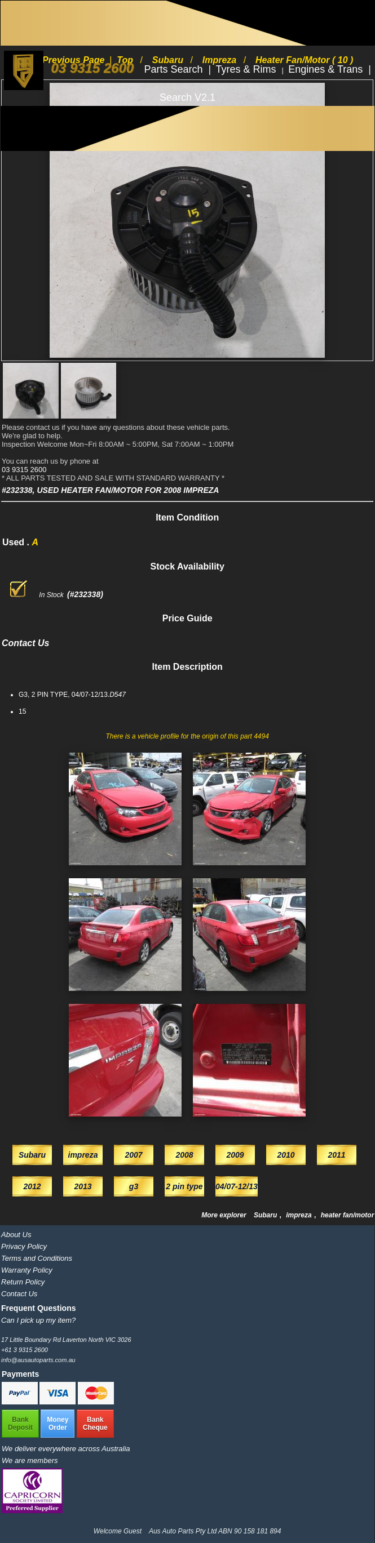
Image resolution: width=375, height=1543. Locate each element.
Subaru (266, 1215)
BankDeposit (20, 1423)
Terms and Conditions (36, 1258)
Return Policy (23, 1282)
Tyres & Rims (247, 69)
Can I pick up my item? (38, 1320)
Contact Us (19, 1293)
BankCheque (95, 1423)
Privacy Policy (24, 1246)
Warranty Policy (26, 1270)
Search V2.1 (187, 97)
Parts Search (174, 69)
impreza (300, 1215)
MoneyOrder (57, 1423)
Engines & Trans (326, 69)
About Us (16, 1234)
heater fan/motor (347, 1215)
